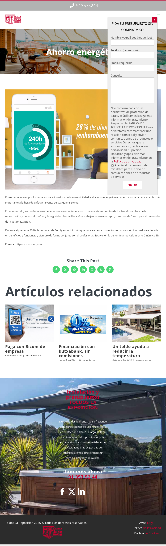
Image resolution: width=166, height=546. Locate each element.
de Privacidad (152, 528)
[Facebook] (62, 491)
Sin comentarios (33, 355)
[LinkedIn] (81, 491)
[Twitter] (71, 491)
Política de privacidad (128, 161)
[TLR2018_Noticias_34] (83, 139)
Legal (150, 523)
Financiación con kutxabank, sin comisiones (77, 351)
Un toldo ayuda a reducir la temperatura (130, 351)
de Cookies (151, 533)
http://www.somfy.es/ (29, 244)
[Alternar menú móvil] (159, 16)
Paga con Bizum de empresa (25, 349)
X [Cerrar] (155, 20)
